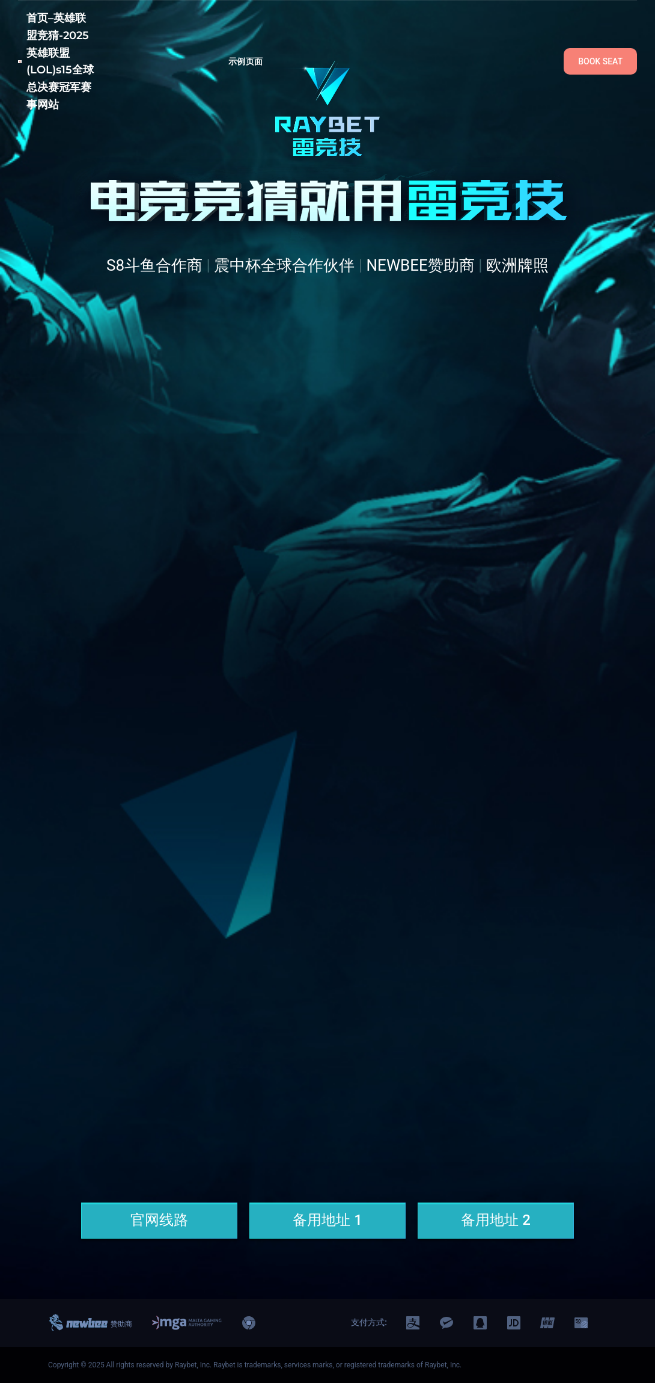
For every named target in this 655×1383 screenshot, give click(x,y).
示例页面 (245, 61)
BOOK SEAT (600, 61)
